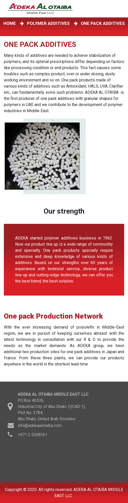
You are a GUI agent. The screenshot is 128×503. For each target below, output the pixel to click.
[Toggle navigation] (120, 9)
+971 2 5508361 (32, 435)
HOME (10, 23)
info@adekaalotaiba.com (40, 426)
